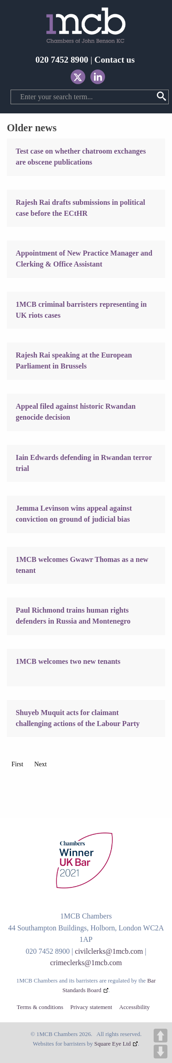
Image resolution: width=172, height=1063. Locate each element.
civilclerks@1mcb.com (109, 951)
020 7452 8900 (61, 59)
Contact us (114, 59)
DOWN (160, 1051)
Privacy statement (91, 1007)
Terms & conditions (40, 1007)
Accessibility (134, 1007)
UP (160, 1035)
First (17, 764)
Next (40, 764)
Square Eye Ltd (112, 1044)
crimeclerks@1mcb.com (86, 963)
